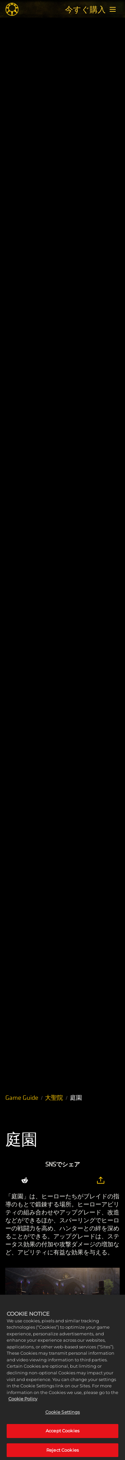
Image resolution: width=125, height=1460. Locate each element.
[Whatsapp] (69, 1180)
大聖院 (54, 1097)
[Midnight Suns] (12, 9)
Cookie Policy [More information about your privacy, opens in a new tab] (22, 1403)
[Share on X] (41, 1180)
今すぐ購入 (85, 9)
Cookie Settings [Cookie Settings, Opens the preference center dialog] (62, 1416)
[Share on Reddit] (25, 1180)
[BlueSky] (85, 1180)
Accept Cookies (62, 1435)
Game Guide (21, 1097)
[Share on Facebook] (55, 1180)
